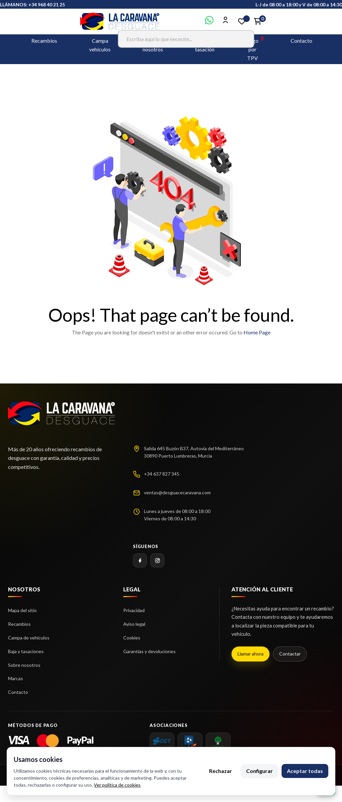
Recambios (44, 40)
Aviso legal (134, 624)
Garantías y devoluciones (149, 651)
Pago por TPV (252, 49)
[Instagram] (157, 560)
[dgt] (162, 742)
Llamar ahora (250, 653)
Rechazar (220, 771)
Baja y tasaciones (26, 651)
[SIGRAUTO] (218, 742)
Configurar (259, 771)
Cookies (131, 637)
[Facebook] (140, 560)
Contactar (290, 653)
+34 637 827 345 (161, 474)
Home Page (257, 332)
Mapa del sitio (22, 610)
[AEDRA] (190, 742)
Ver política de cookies (117, 785)
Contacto (301, 40)
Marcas (15, 678)
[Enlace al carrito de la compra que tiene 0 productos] (258, 21)
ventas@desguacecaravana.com (177, 492)
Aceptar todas (305, 771)
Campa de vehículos (28, 637)
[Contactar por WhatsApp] (209, 22)
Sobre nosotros (24, 665)
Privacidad (134, 610)
